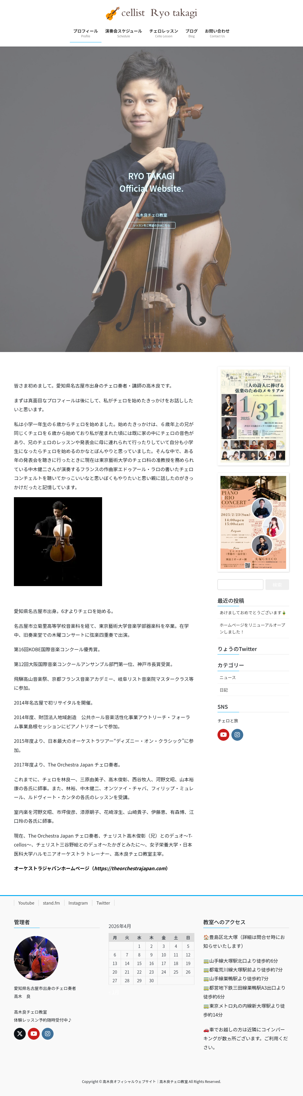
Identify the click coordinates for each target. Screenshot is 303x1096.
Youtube (26, 903)
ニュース (228, 677)
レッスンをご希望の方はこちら (151, 226)
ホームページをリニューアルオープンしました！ (252, 628)
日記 (224, 690)
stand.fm (51, 903)
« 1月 (114, 991)
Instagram (78, 903)
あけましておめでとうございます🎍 (253, 612)
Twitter (103, 903)
